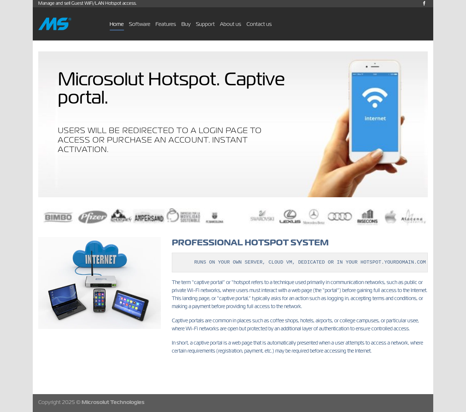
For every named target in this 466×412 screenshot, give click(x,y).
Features (165, 24)
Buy (186, 24)
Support (205, 24)
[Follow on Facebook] (424, 3)
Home (117, 24)
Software (139, 24)
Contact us (259, 24)
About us (230, 24)
